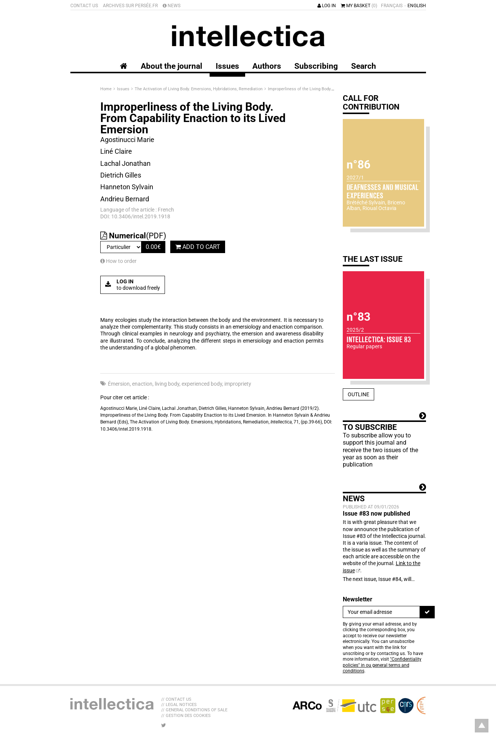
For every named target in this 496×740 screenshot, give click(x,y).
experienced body (202, 384)
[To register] (427, 612)
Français (392, 5)
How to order (118, 261)
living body (167, 384)
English (416, 5)
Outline (358, 394)
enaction (142, 384)
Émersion (119, 384)
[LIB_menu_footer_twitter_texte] (163, 725)
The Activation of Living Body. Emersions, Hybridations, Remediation (199, 89)
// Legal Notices (179, 704)
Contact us (84, 5)
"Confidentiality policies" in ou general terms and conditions (382, 665)
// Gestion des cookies (186, 715)
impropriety (237, 384)
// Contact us (176, 699)
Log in (326, 5)
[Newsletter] (381, 612)
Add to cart (197, 246)
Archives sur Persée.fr (130, 5)
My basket (359, 5)
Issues (124, 89)
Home (106, 89)
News (171, 5)
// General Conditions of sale (194, 710)
